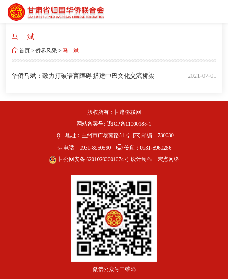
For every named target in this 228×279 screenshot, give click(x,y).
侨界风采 (46, 51)
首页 (24, 51)
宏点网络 (168, 159)
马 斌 (71, 51)
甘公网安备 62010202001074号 (90, 159)
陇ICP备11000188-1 (129, 124)
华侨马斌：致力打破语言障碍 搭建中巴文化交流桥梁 (83, 75)
